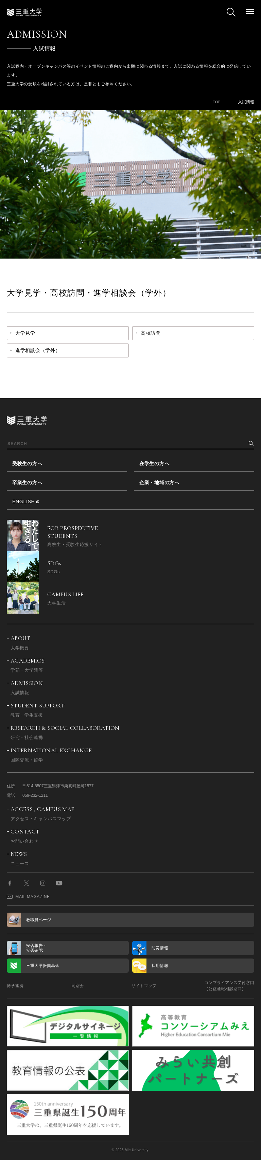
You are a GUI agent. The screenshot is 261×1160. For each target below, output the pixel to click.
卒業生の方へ (27, 482)
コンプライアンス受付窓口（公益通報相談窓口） (229, 985)
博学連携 (15, 985)
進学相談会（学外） (37, 350)
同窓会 (77, 985)
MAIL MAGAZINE (28, 897)
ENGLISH (23, 501)
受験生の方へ (27, 463)
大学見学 (25, 333)
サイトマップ (144, 985)
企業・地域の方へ (159, 482)
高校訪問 (151, 333)
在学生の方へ (154, 463)
